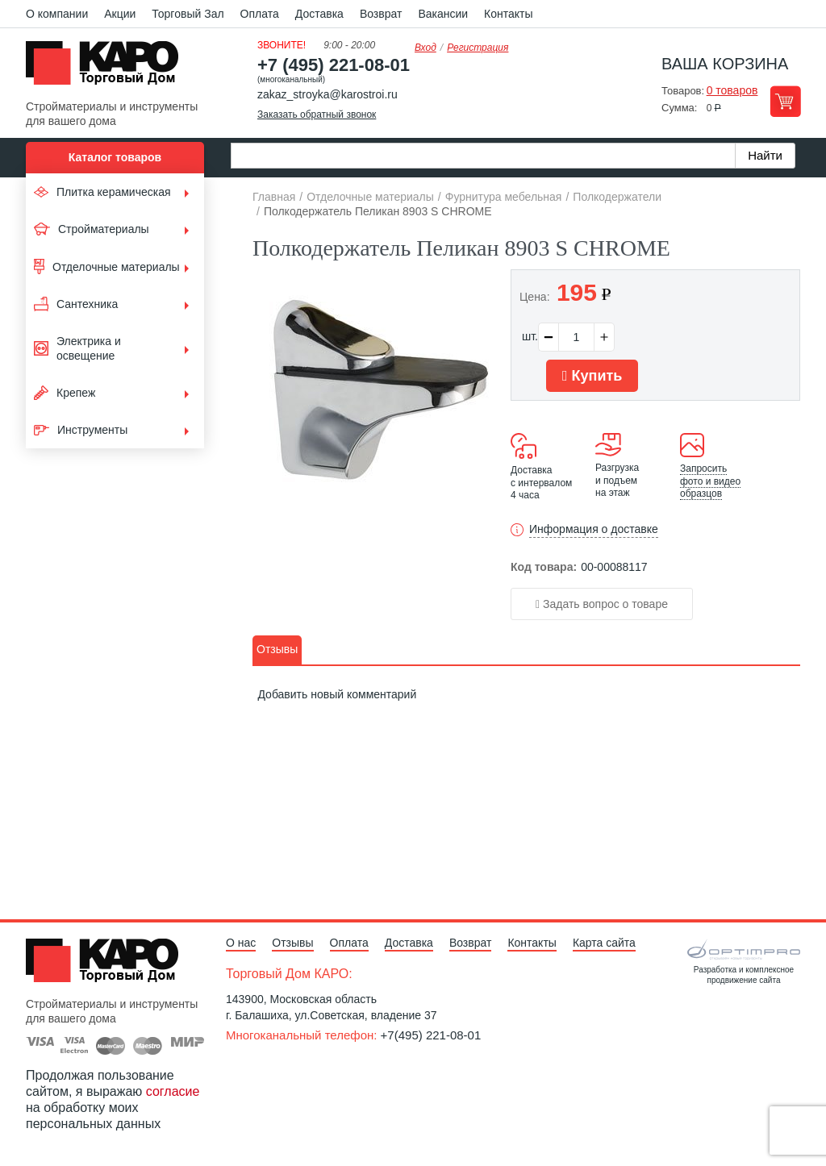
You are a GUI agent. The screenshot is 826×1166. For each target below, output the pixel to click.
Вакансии (443, 13)
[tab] (277, 649)
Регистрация (477, 47)
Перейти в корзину (785, 101)
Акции (120, 13)
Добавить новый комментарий (336, 695)
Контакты (508, 13)
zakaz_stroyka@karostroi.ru (327, 94)
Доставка (319, 13)
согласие (173, 1091)
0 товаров (732, 90)
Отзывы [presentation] (277, 649)
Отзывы (292, 942)
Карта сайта (604, 942)
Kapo (108, 67)
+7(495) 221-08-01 (431, 1035)
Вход (425, 47)
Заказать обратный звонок (316, 114)
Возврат (381, 13)
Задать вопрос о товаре (602, 604)
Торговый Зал (187, 13)
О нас (241, 942)
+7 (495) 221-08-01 (333, 65)
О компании (57, 13)
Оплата (259, 13)
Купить (592, 376)
